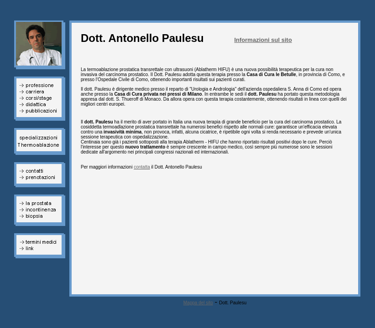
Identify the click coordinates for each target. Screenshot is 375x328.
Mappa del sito (198, 302)
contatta (142, 166)
